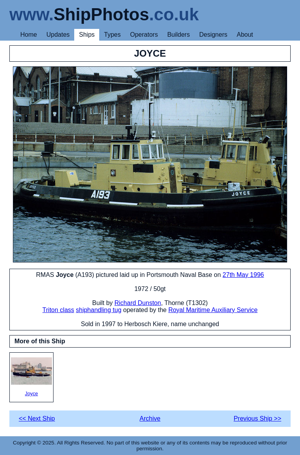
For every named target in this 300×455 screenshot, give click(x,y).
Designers (213, 34)
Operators (144, 34)
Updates (58, 34)
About (245, 34)
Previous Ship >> (257, 418)
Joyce (31, 376)
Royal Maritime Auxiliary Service (213, 310)
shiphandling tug (98, 310)
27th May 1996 (243, 274)
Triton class (58, 310)
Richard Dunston (137, 303)
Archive (149, 418)
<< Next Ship (37, 418)
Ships (87, 34)
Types (112, 34)
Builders (178, 34)
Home (28, 34)
